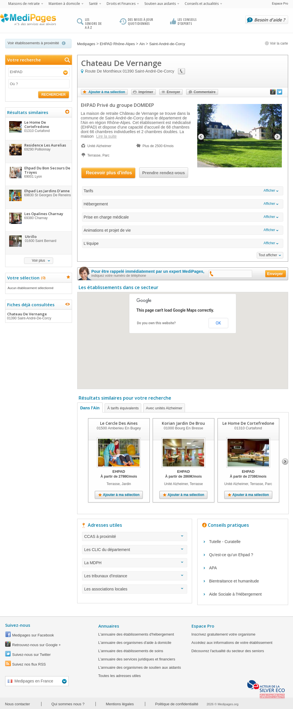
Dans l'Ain (90, 408)
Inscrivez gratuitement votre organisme (224, 634)
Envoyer (173, 92)
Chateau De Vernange (38, 316)
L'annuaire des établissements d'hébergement (136, 634)
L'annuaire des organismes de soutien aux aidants (139, 667)
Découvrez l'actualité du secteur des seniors (228, 651)
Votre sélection (25, 278)
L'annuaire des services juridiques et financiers (136, 659)
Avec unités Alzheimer (164, 408)
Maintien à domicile (64, 3)
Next (285, 461)
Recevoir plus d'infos (109, 172)
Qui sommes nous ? (68, 704)
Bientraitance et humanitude (234, 581)
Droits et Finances (121, 3)
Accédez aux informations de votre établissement (232, 642)
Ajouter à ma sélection (107, 92)
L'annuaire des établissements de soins (130, 651)
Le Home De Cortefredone (248, 423)
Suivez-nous (17, 625)
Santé (93, 3)
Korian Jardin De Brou (183, 423)
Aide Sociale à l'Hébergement (235, 594)
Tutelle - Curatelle (225, 541)
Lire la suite (106, 136)
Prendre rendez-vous (163, 172)
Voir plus (38, 261)
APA (213, 568)
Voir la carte (276, 43)
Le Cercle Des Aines (118, 423)
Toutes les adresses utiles (119, 676)
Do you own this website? (156, 323)
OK (218, 323)
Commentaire (205, 92)
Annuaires (108, 626)
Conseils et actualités (202, 3)
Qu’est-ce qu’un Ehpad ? (231, 554)
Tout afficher (267, 255)
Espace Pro (280, 3)
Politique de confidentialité (176, 704)
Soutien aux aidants (160, 3)
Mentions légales (120, 704)
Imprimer (146, 92)
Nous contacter (17, 704)
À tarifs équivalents (123, 408)
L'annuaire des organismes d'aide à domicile (135, 642)
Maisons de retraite (24, 3)
